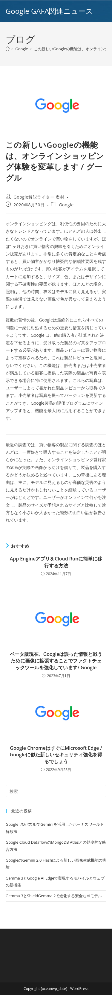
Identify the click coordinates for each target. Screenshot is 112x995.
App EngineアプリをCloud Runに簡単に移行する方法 (56, 562)
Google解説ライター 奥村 (39, 197)
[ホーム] (8, 48)
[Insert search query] (56, 791)
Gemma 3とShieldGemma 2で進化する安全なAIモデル (54, 895)
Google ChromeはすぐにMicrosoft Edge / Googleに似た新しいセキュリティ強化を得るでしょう (56, 755)
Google (66, 205)
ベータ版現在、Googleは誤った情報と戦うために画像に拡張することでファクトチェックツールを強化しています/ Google (56, 661)
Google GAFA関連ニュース (49, 11)
